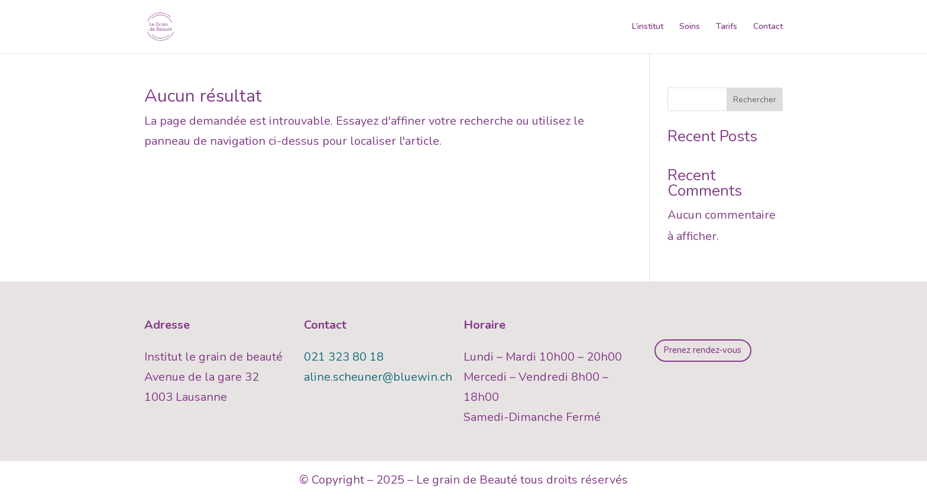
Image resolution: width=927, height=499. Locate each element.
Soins (689, 27)
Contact (768, 27)
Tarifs (726, 27)
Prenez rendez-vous (702, 350)
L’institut (647, 27)
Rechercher (754, 99)
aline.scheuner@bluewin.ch (378, 377)
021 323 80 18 (344, 357)
